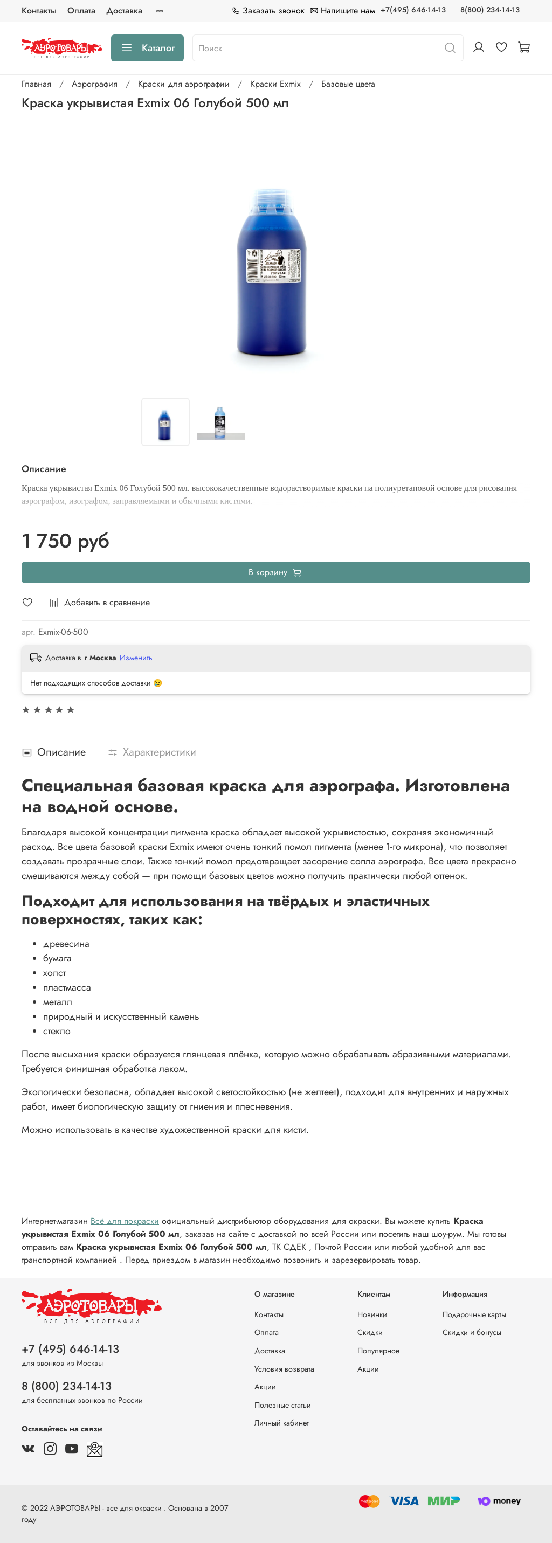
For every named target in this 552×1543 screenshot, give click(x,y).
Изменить (136, 657)
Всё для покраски (125, 1221)
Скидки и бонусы (472, 1332)
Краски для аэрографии (184, 84)
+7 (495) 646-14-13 (70, 1349)
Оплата (81, 10)
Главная (36, 84)
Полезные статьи (282, 1405)
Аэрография (95, 84)
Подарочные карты (474, 1314)
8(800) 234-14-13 (490, 9)
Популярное (378, 1350)
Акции (265, 1386)
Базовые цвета (348, 84)
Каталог (147, 48)
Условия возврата (284, 1369)
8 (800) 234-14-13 (67, 1386)
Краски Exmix (275, 84)
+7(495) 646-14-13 (413, 9)
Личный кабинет (281, 1422)
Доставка (124, 10)
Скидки (370, 1332)
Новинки (372, 1314)
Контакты (39, 10)
